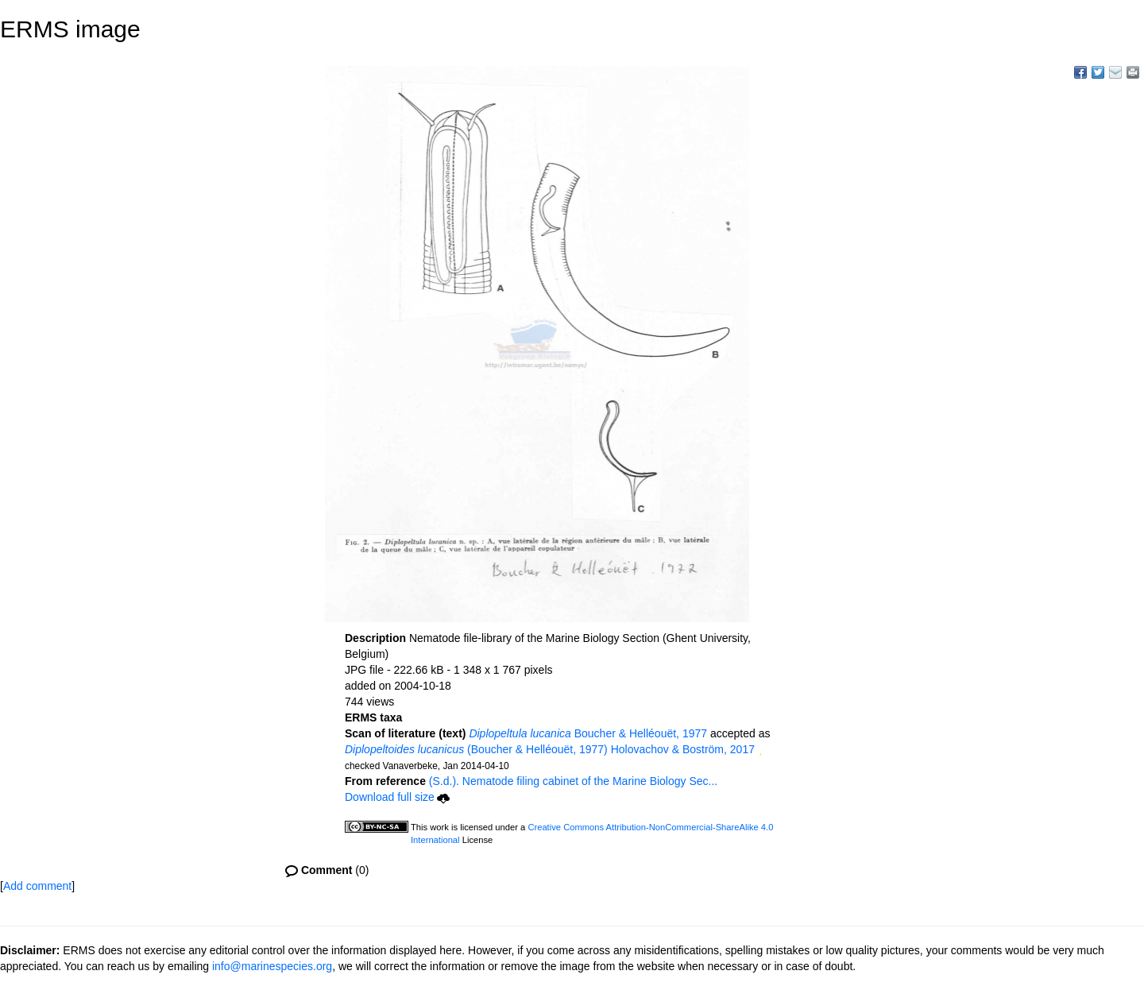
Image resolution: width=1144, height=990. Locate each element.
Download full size (397, 797)
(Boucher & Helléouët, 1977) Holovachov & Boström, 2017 (550, 749)
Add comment (37, 886)
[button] (760, 751)
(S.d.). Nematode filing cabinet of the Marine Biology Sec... (573, 781)
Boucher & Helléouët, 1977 (588, 733)
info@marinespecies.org (272, 966)
